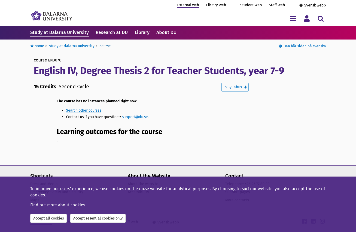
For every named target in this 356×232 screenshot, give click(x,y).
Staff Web (277, 5)
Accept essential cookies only (98, 218)
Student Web (251, 5)
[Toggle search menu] (321, 18)
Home (37, 46)
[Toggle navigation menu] (293, 18)
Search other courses (83, 110)
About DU (166, 32)
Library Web (216, 5)
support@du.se (135, 117)
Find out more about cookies (57, 205)
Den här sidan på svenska (304, 46)
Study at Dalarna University (59, 32)
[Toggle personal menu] (307, 18)
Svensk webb (315, 5)
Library (142, 32)
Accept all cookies (48, 218)
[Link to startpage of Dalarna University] (52, 16)
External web (188, 5)
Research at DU (112, 32)
